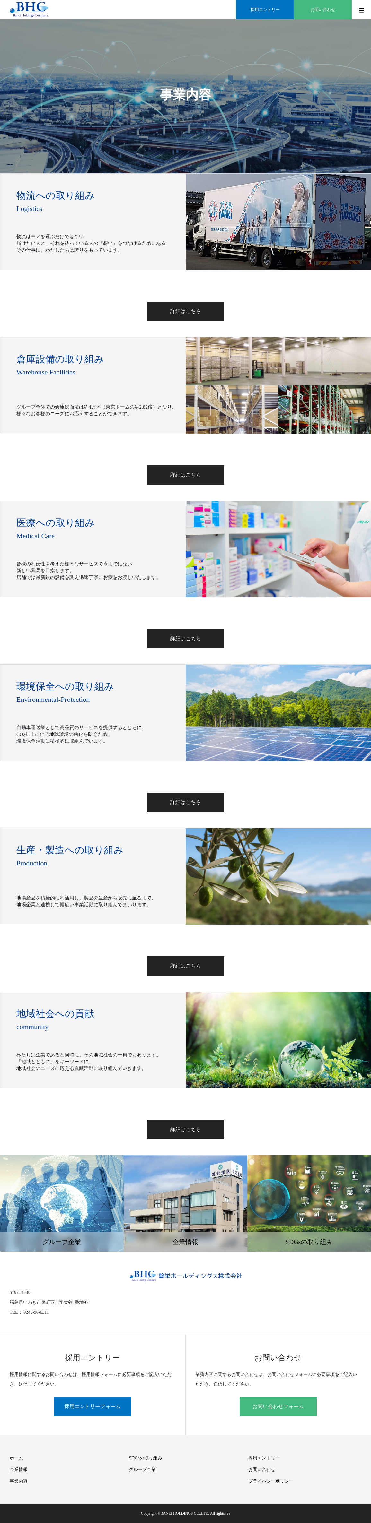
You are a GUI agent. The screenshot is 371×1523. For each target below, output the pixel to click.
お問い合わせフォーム (278, 1406)
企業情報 (19, 1469)
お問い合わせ (261, 1469)
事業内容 (19, 1481)
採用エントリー (264, 1458)
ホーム (16, 1458)
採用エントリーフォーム (92, 1406)
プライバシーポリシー (270, 1481)
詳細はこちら (185, 311)
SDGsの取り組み (145, 1458)
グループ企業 (142, 1469)
